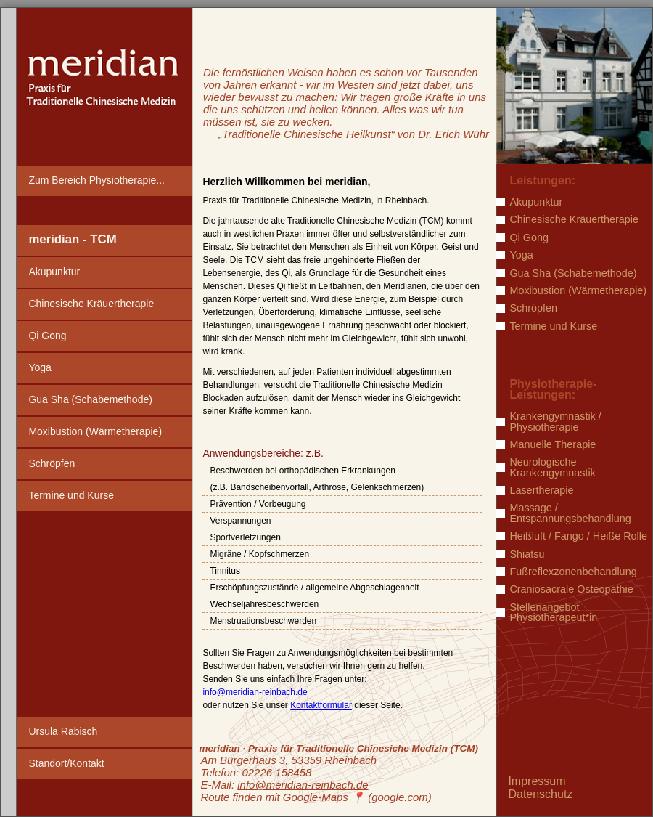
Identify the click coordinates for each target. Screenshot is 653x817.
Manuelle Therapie (552, 444)
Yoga (39, 367)
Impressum (536, 781)
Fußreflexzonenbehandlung (572, 571)
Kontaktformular (321, 705)
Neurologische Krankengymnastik (552, 467)
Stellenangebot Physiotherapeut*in (553, 612)
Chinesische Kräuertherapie (91, 303)
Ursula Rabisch (62, 731)
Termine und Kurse (71, 495)
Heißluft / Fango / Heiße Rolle (578, 536)
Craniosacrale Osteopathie (571, 589)
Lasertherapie (541, 490)
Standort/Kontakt (66, 763)
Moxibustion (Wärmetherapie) (95, 431)
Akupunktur (54, 271)
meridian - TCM (72, 239)
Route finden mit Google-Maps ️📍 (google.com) (315, 797)
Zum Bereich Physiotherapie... (96, 180)
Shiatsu (526, 554)
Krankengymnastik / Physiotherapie (555, 421)
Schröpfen (51, 463)
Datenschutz (540, 794)
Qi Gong (47, 335)
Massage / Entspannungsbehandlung (570, 513)
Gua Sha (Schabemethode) (90, 399)
